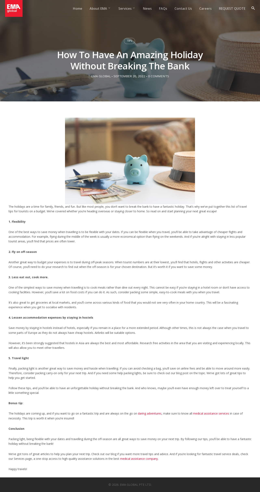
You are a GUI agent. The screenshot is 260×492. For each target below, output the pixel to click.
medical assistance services (211, 413)
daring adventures (149, 413)
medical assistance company (139, 459)
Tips (129, 41)
